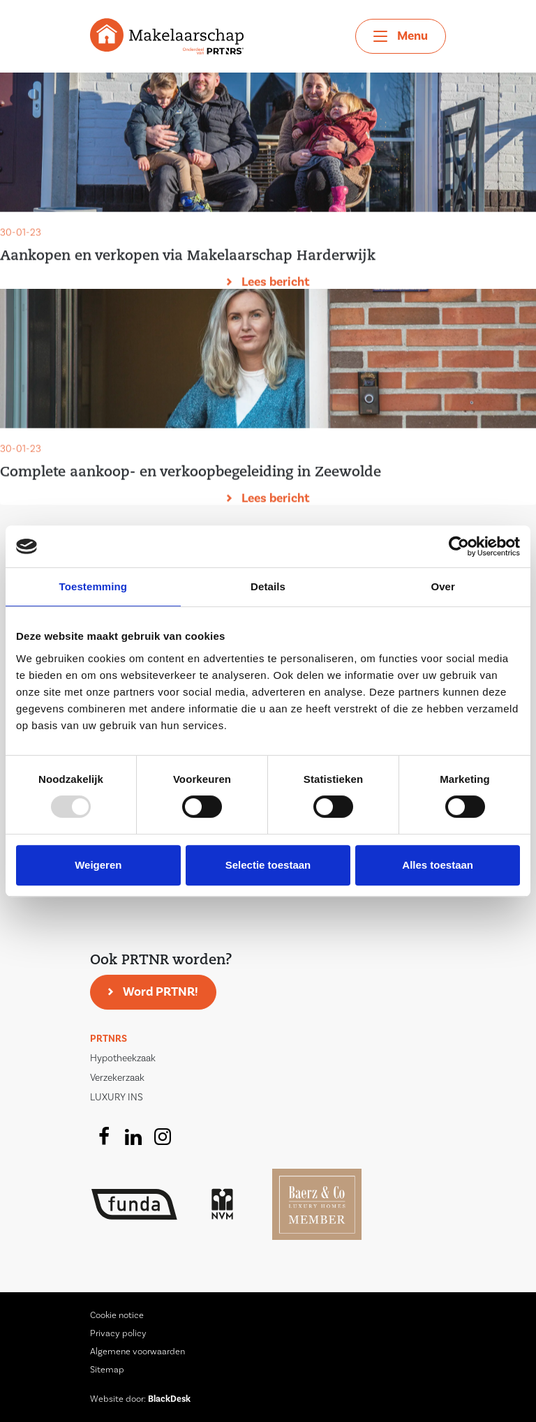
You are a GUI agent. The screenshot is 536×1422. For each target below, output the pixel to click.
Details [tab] (268, 586)
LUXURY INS (116, 1097)
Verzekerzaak (117, 1078)
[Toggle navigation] (400, 36)
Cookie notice (117, 1315)
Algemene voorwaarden (137, 1351)
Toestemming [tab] (93, 586)
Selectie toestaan (268, 865)
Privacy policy (118, 1333)
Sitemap (107, 1369)
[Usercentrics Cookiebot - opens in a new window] (459, 546)
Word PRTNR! (160, 992)
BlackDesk (169, 1399)
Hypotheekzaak (123, 1058)
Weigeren (98, 865)
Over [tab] (443, 586)
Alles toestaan (437, 865)
